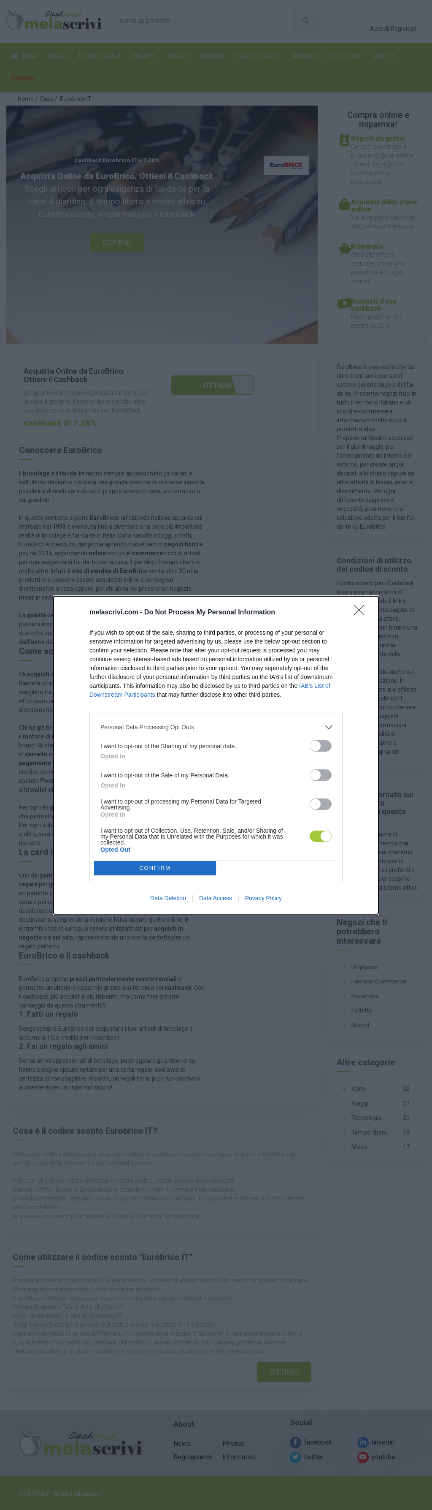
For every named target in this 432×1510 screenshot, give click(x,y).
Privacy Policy (263, 898)
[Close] (362, 613)
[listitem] (216, 727)
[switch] (321, 746)
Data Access (215, 898)
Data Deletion (168, 898)
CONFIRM (155, 867)
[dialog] (216, 755)
